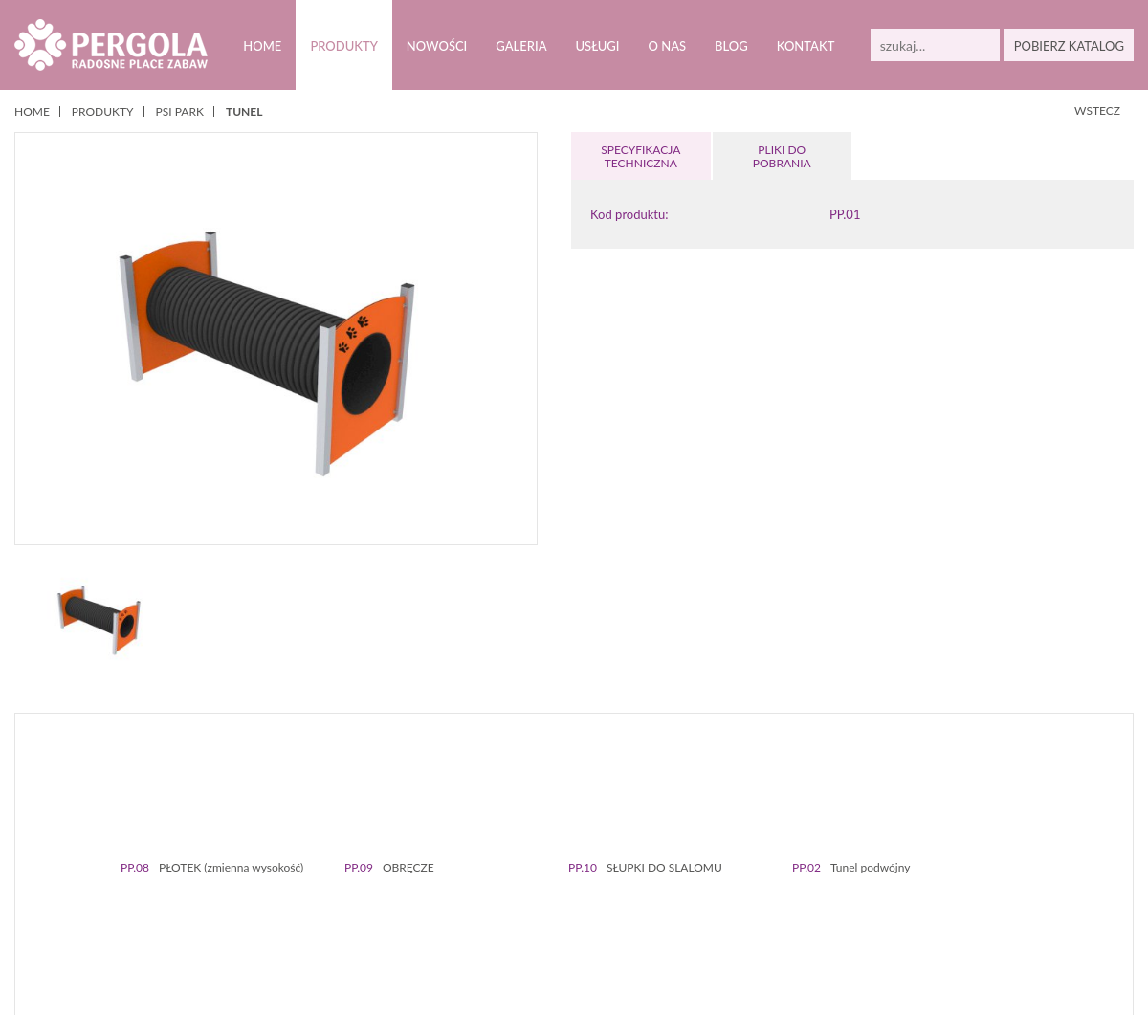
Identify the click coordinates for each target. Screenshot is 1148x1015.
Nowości (436, 46)
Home (261, 46)
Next (1102, 826)
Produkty (343, 46)
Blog (730, 46)
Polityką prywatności (492, 965)
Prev (45, 826)
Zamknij (634, 985)
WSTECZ (1097, 110)
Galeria (521, 46)
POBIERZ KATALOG (1068, 46)
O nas (666, 46)
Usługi (597, 46)
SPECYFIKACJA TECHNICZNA (641, 156)
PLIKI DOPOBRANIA (781, 156)
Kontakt (804, 46)
